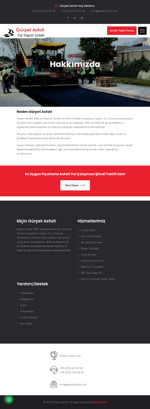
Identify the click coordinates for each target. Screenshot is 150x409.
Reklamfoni (99, 402)
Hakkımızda (26, 293)
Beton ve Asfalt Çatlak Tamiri (98, 279)
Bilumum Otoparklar (92, 266)
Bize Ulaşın (75, 185)
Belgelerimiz (27, 299)
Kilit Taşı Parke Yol (91, 272)
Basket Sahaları (90, 248)
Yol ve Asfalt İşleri (91, 236)
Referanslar (26, 311)
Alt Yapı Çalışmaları (92, 242)
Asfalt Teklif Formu (122, 30)
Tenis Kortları (88, 254)
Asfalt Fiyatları (28, 317)
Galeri (23, 305)
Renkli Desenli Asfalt (93, 260)
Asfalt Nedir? (88, 230)
